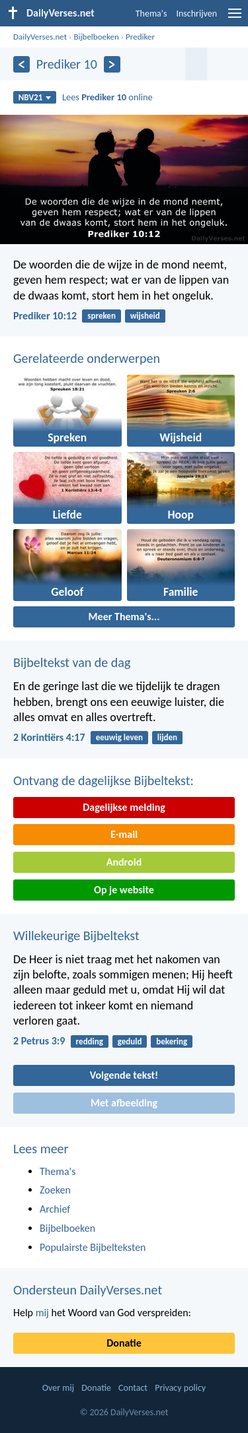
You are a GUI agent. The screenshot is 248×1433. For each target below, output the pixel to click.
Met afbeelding (124, 1103)
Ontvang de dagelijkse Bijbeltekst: (103, 780)
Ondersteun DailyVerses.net (87, 1290)
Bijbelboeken (95, 37)
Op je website (124, 889)
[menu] (235, 18)
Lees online (107, 97)
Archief (55, 1209)
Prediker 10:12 (45, 315)
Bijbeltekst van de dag (71, 662)
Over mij (58, 1387)
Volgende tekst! (124, 1075)
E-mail (124, 834)
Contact (132, 1387)
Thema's (151, 13)
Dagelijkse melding (124, 807)
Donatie (123, 1343)
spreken (101, 316)
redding (89, 1041)
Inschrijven (196, 13)
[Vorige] (21, 64)
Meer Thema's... (124, 616)
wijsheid (145, 316)
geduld (130, 1041)
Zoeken (55, 1190)
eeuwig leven (119, 737)
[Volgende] (112, 64)
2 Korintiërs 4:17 (49, 737)
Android (124, 862)
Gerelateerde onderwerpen (86, 358)
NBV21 (35, 97)
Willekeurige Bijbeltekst (76, 935)
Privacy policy (180, 1387)
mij (42, 1312)
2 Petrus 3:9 (39, 1041)
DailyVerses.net (40, 37)
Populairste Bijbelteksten (93, 1247)
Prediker (140, 37)
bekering (171, 1041)
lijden (167, 737)
